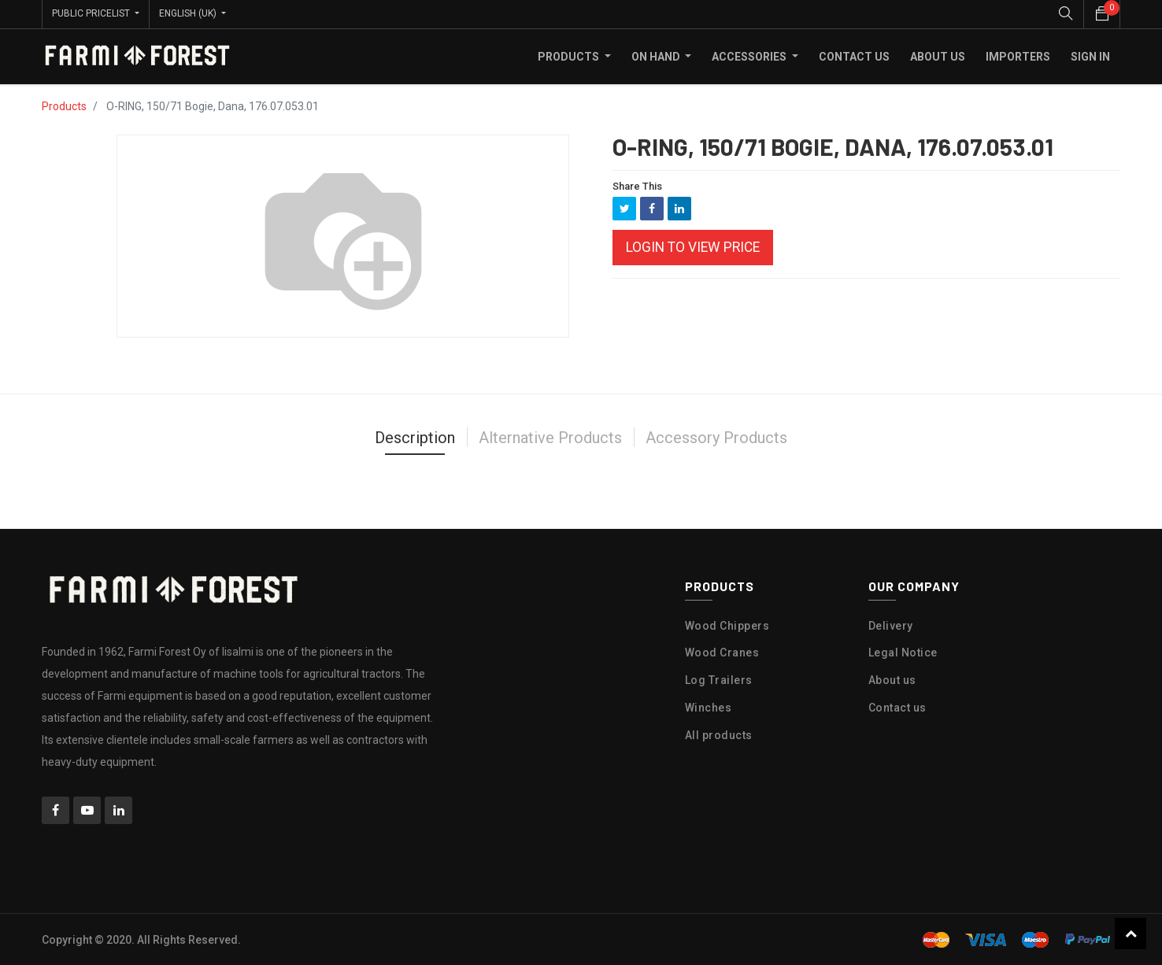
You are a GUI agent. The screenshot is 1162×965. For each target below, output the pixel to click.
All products (719, 734)
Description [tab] (415, 436)
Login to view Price (693, 247)
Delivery (890, 625)
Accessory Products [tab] (716, 436)
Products (64, 105)
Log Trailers (719, 679)
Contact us (897, 707)
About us (892, 679)
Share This (637, 185)
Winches (708, 707)
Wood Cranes (722, 652)
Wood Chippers (727, 625)
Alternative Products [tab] (550, 436)
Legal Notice (903, 652)
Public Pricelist (92, 13)
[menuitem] (854, 55)
